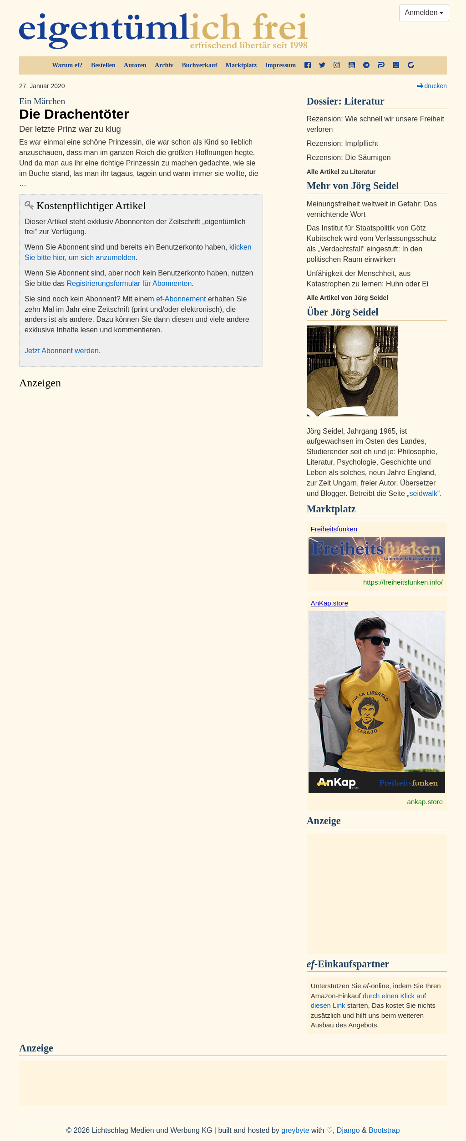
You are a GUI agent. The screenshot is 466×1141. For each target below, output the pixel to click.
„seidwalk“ (423, 493)
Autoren (135, 65)
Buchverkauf (200, 65)
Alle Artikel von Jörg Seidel (348, 297)
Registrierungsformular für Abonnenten (129, 283)
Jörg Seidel (355, 312)
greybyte (295, 1130)
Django (348, 1130)
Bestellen (103, 65)
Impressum (280, 65)
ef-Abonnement (181, 299)
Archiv (164, 65)
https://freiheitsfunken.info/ (403, 582)
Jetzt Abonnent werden (62, 351)
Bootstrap (384, 1130)
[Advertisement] (141, 479)
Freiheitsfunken (334, 529)
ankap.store (425, 802)
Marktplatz (241, 65)
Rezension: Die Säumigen (349, 157)
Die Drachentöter (141, 108)
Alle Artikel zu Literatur (341, 171)
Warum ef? (67, 65)
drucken (432, 86)
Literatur (364, 101)
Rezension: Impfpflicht (342, 143)
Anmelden (424, 12)
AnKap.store (330, 603)
